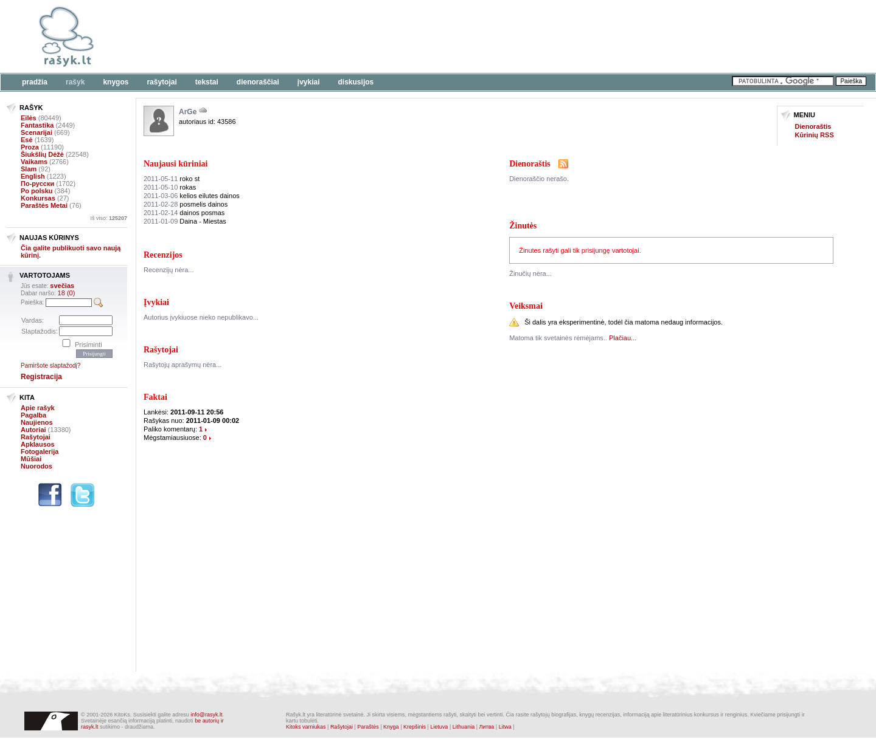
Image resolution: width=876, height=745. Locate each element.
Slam (28, 169)
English (33, 176)
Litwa (505, 727)
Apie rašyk (38, 407)
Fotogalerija (39, 451)
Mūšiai (31, 458)
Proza (30, 147)
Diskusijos (356, 82)
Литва (487, 727)
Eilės (28, 118)
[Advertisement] (374, 36)
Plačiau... (622, 338)
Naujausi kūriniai (175, 163)
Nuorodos (36, 466)
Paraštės (368, 727)
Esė (27, 139)
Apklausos (38, 444)
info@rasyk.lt (206, 715)
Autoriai (33, 429)
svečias (62, 285)
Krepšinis (414, 727)
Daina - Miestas (185, 221)
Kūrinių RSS (814, 135)
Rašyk (75, 82)
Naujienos (37, 422)
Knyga (391, 727)
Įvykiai (308, 82)
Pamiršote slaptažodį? (50, 365)
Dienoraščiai (258, 82)
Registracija (41, 376)
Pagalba (33, 415)
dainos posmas (184, 212)
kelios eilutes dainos (192, 195)
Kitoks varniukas (306, 727)
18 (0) (66, 293)
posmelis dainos (186, 204)
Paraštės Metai (44, 205)
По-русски (37, 183)
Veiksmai (526, 306)
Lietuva (439, 727)
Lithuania (464, 727)
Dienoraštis (813, 126)
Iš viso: (108, 218)
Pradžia (34, 82)
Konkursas (38, 198)
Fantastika (37, 125)
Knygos (115, 82)
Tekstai (206, 82)
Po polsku (37, 190)
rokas (170, 187)
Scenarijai (36, 132)
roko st (172, 178)
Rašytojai (161, 82)
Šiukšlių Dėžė (42, 154)
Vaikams (34, 161)
